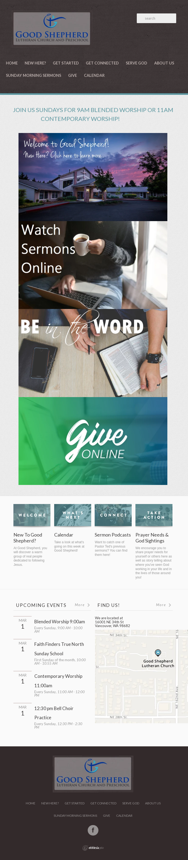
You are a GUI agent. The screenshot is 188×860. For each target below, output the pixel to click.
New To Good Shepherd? (27, 538)
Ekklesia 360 (93, 848)
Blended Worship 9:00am (59, 621)
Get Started (66, 63)
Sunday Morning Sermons (33, 75)
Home (12, 63)
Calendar (94, 75)
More (83, 605)
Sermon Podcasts (113, 535)
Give (72, 75)
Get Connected (102, 63)
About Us (164, 63)
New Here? (35, 63)
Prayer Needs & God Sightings (152, 538)
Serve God (136, 63)
